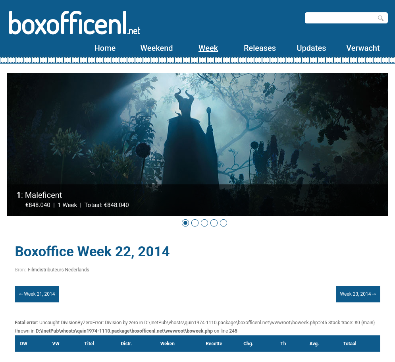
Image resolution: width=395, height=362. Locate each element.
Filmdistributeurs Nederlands (58, 270)
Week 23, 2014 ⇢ (358, 294)
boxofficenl (73, 23)
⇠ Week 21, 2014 (37, 294)
